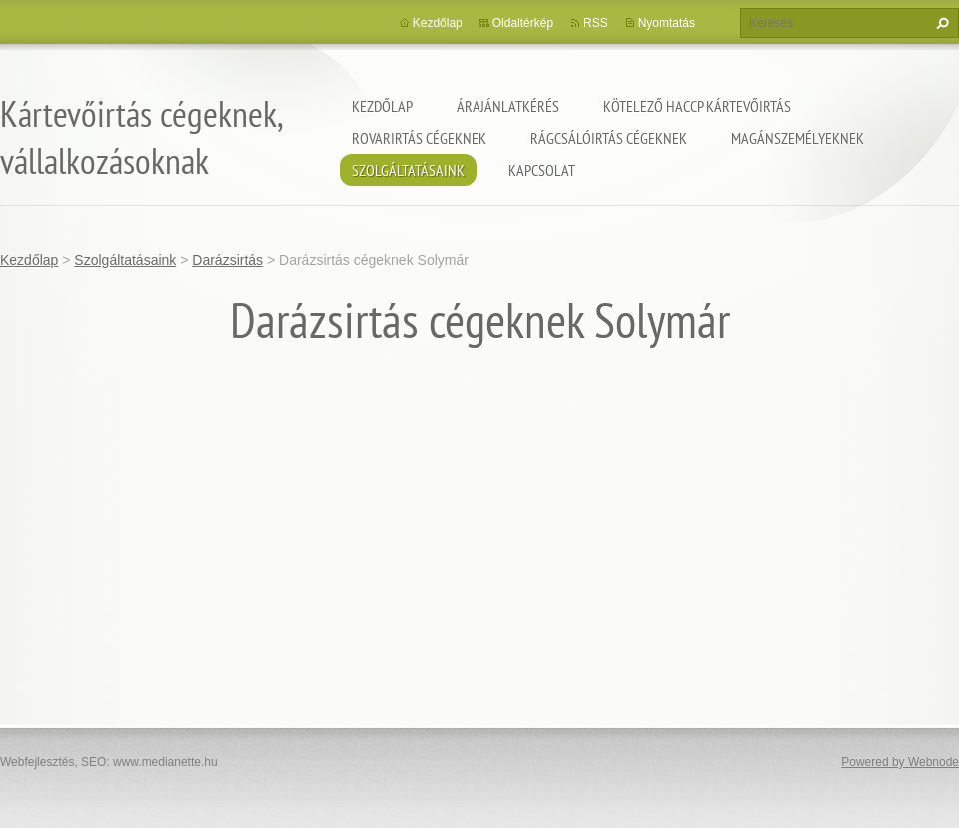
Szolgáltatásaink (408, 170)
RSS (595, 23)
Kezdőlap (382, 106)
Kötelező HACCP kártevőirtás (697, 106)
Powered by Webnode (900, 762)
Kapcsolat (541, 170)
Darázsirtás (227, 260)
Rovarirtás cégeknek (419, 138)
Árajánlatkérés (508, 106)
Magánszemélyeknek (797, 138)
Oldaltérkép (522, 23)
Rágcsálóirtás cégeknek (608, 138)
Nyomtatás (666, 23)
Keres (940, 23)
